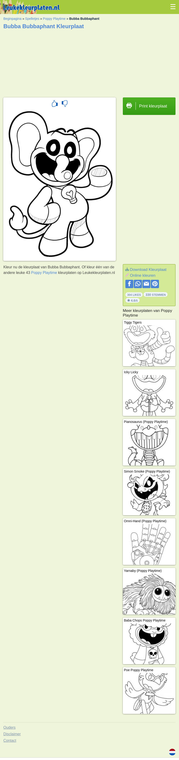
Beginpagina (12, 19)
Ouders (9, 727)
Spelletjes (32, 19)
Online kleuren (142, 275)
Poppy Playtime (54, 19)
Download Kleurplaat (148, 269)
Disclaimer (12, 734)
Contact (9, 741)
